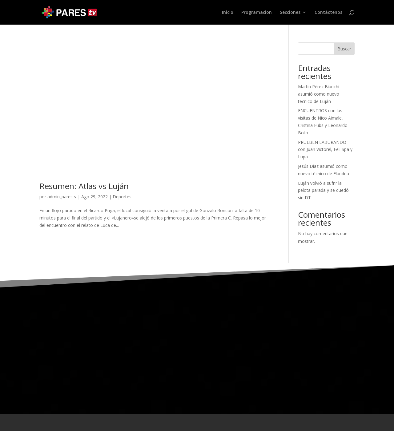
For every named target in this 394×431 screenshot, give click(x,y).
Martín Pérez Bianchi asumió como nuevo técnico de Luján (318, 94)
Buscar (344, 49)
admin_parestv (61, 197)
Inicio (227, 12)
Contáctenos (328, 12)
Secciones (290, 12)
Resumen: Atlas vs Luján (84, 186)
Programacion (256, 12)
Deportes (122, 197)
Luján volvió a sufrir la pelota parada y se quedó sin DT (323, 190)
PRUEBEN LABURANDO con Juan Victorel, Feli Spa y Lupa (325, 149)
